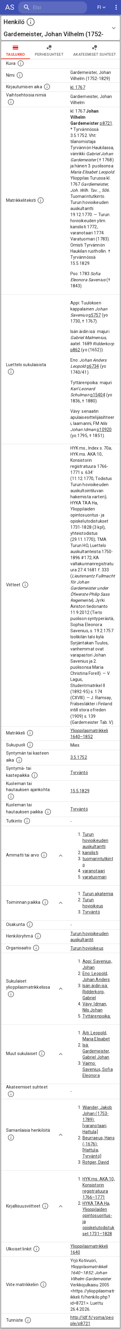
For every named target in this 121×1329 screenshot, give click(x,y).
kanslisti (90, 852)
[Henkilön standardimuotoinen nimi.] (20, 75)
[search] (52, 7)
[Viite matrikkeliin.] (43, 1284)
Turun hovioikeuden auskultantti (95, 840)
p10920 (104, 429)
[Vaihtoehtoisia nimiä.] (11, 102)
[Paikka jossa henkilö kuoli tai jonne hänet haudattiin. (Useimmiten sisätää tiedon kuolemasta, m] (48, 812)
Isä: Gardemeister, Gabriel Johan (96, 1051)
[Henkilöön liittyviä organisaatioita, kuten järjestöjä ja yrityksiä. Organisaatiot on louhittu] (36, 948)
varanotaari (93, 870)
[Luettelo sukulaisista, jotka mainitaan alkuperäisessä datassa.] (11, 372)
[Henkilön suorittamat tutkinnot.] (27, 821)
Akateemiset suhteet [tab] (94, 50)
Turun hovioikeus (86, 948)
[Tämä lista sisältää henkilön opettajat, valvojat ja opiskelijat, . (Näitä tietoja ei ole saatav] (11, 1094)
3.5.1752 (78, 757)
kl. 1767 (77, 87)
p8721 (106, 123)
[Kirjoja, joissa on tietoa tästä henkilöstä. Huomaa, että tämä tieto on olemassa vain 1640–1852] (45, 1206)
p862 (75, 349)
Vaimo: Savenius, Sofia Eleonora (97, 1069)
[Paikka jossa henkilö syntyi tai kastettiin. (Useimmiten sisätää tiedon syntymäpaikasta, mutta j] (34, 775)
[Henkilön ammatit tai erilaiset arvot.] (44, 855)
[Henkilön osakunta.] (30, 924)
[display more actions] (116, 7)
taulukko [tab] (15, 50)
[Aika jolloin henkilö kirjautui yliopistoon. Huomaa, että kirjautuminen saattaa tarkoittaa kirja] (47, 87)
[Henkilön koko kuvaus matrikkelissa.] (40, 200)
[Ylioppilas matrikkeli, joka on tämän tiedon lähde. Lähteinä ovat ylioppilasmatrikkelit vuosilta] (30, 733)
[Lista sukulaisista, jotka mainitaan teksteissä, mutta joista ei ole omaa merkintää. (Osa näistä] (42, 1053)
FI (101, 7)
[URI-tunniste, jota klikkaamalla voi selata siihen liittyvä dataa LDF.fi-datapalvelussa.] (28, 1320)
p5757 (95, 315)
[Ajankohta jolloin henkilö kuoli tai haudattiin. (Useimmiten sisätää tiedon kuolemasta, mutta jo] (11, 796)
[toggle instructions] (30, 22)
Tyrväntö (79, 772)
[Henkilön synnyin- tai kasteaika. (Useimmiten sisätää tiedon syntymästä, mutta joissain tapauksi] (19, 760)
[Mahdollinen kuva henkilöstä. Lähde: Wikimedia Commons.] (20, 63)
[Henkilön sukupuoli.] (30, 745)
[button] (60, 28)
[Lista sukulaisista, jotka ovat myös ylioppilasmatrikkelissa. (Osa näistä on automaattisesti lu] (11, 994)
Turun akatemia (97, 893)
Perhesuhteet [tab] (49, 50)
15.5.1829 (79, 790)
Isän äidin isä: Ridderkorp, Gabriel (95, 991)
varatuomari (94, 877)
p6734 (93, 366)
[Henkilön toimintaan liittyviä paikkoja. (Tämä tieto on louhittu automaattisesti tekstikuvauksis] (45, 902)
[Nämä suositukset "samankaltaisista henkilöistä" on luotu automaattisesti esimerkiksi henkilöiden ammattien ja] (11, 1137)
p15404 (97, 394)
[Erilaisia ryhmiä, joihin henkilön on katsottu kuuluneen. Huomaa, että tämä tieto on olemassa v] (38, 936)
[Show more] (61, 856)
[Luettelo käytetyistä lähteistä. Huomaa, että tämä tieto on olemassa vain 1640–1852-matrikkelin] (25, 585)
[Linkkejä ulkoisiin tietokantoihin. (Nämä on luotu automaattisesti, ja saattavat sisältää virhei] (36, 1249)
